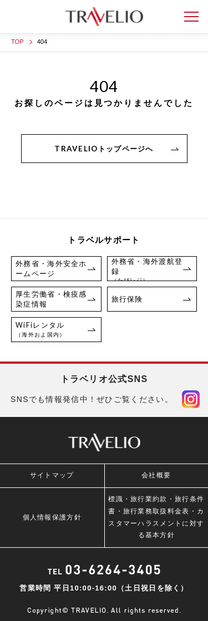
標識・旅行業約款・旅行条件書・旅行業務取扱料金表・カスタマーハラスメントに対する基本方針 (156, 517)
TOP (17, 41)
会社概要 (156, 475)
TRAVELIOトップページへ (104, 148)
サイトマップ (52, 475)
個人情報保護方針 (52, 517)
